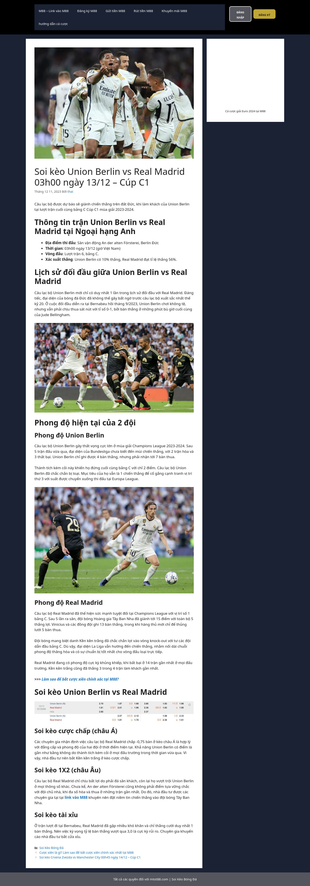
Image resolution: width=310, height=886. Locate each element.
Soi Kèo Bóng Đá (51, 848)
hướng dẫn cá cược (53, 24)
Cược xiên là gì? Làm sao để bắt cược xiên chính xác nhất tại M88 (86, 852)
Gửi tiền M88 (115, 11)
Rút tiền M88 (143, 11)
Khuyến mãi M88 (174, 11)
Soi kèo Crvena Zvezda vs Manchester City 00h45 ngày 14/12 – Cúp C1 (90, 857)
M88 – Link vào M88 (54, 11)
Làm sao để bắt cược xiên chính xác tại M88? (80, 679)
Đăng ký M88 (87, 11)
